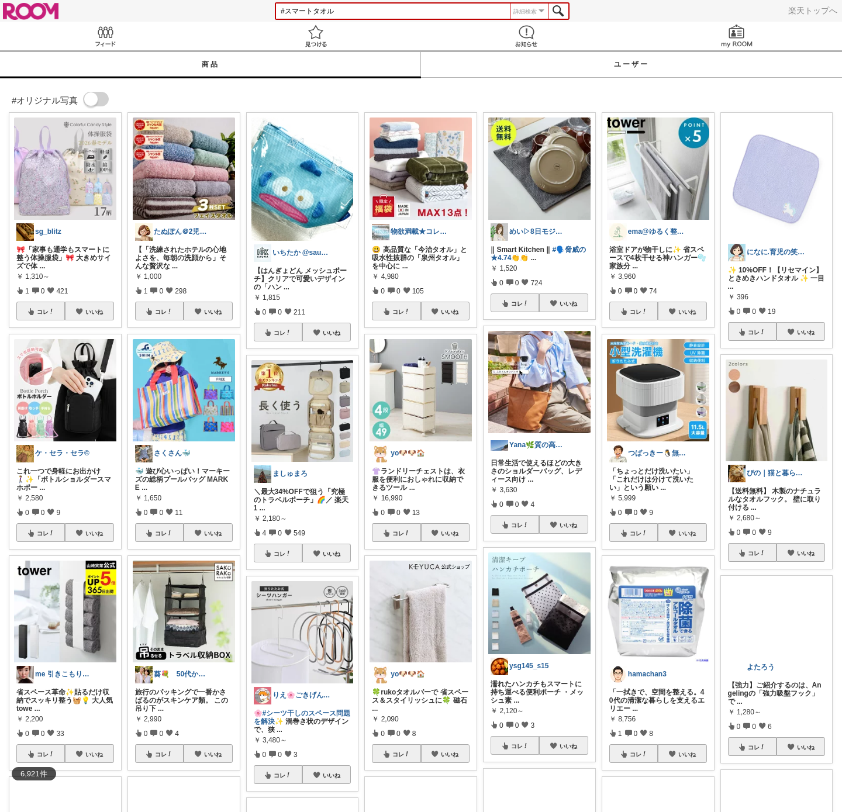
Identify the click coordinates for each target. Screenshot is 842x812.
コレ (45, 312)
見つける (315, 36)
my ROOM (737, 36)
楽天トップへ (812, 10)
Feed (105, 36)
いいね (94, 312)
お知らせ (526, 36)
